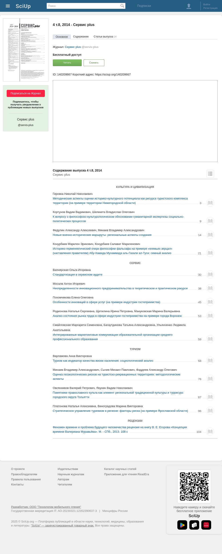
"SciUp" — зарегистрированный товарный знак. (62, 525)
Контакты (17, 484)
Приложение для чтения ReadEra (126, 474)
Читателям (65, 484)
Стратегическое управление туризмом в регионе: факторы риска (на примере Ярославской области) (120, 410)
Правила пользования (26, 479)
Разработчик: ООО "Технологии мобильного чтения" (46, 507)
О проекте (18, 469)
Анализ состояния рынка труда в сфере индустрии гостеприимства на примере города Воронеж (117, 315)
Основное (62, 36)
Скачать (93, 62)
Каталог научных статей (120, 469)
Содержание (81, 36)
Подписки (144, 6)
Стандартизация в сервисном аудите (77, 274)
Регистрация (210, 8)
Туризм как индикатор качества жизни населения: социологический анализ (103, 360)
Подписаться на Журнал (26, 93)
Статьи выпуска (105, 36)
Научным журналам (71, 474)
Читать (67, 62)
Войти (206, 4)
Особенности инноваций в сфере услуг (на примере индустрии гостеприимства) (106, 302)
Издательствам (68, 469)
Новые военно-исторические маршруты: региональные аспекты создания (102, 235)
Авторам (63, 479)
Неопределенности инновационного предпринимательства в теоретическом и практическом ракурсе (120, 288)
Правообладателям (24, 474)
